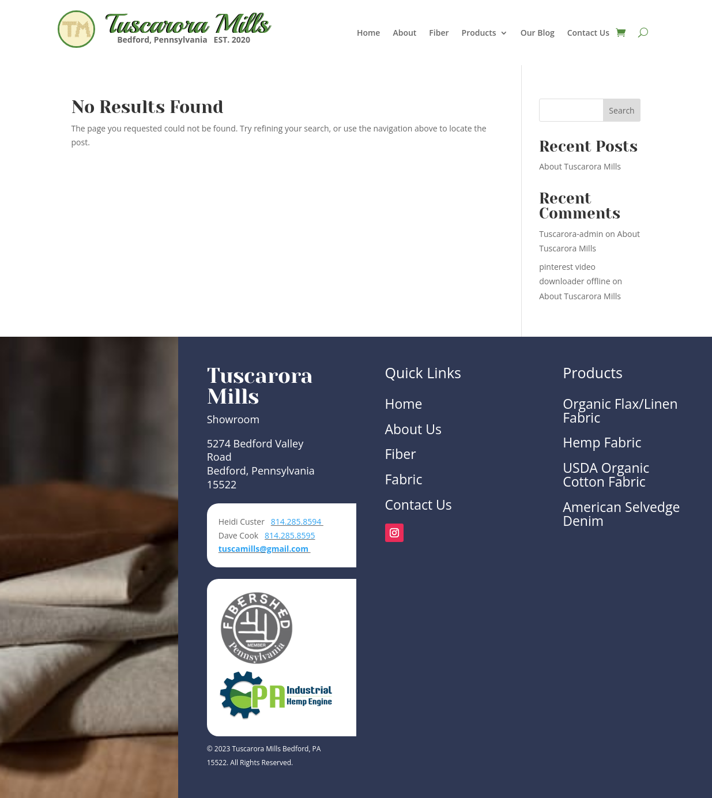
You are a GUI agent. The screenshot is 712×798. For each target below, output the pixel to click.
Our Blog (538, 33)
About (404, 33)
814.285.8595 (290, 535)
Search (621, 110)
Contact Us (588, 33)
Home (369, 33)
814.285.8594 (297, 521)
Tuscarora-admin (571, 233)
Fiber (439, 33)
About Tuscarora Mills (580, 166)
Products (479, 33)
